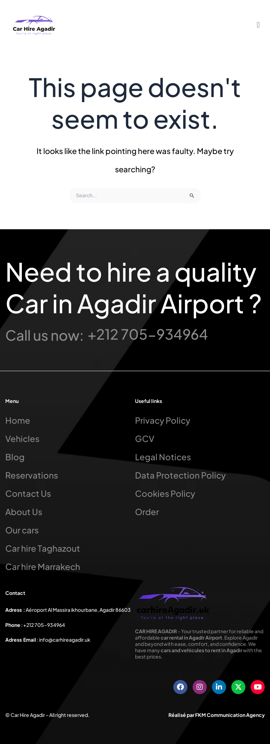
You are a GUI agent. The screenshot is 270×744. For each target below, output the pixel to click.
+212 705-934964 (148, 334)
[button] (258, 24)
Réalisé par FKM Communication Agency (216, 715)
